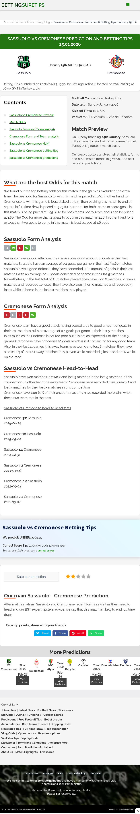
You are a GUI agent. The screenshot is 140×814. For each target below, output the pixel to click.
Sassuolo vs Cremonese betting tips (33, 150)
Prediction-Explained (38, 747)
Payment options (49, 733)
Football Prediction (20, 22)
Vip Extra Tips (10, 738)
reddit (78, 633)
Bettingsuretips (82, 84)
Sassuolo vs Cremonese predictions (33, 158)
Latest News (27, 710)
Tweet (42, 633)
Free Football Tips (30, 719)
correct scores (46, 550)
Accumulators (10, 724)
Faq (20, 747)
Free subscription (57, 729)
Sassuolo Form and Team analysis (32, 129)
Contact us (8, 747)
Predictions (8, 719)
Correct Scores (53, 714)
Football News (46, 710)
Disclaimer (8, 742)
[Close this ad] (137, 810)
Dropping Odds (61, 724)
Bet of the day (53, 719)
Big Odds (7, 714)
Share (60, 633)
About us (7, 752)
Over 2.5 (21, 714)
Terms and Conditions (32, 742)
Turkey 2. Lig (42, 22)
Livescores (47, 752)
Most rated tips (11, 729)
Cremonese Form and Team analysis (34, 136)
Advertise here (58, 742)
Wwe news (66, 710)
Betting (22, 5)
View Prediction (23, 680)
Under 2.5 (35, 714)
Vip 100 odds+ (27, 733)
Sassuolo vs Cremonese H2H (28, 143)
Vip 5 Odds (8, 733)
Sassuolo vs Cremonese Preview (31, 115)
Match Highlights (26, 752)
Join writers (8, 710)
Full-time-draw (33, 729)
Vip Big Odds (30, 738)
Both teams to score (35, 724)
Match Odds (17, 122)
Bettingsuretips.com (33, 809)
